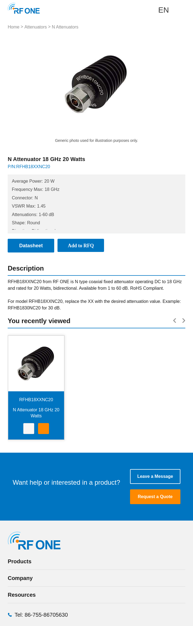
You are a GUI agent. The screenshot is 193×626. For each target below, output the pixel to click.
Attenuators (35, 27)
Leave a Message (155, 476)
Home (13, 27)
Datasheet (29, 429)
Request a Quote (155, 496)
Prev (56, 84)
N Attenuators (65, 27)
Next (136, 84)
